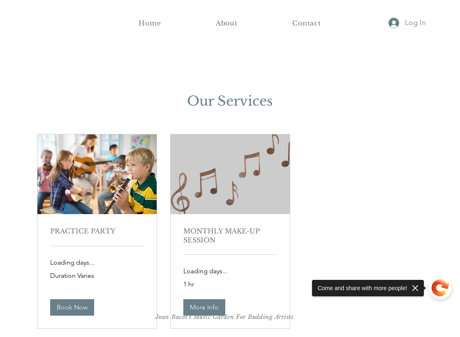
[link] (97, 231)
